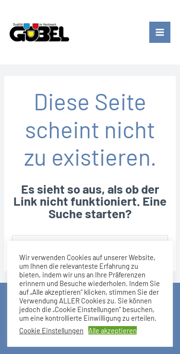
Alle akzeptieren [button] (112, 330)
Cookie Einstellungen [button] (51, 330)
